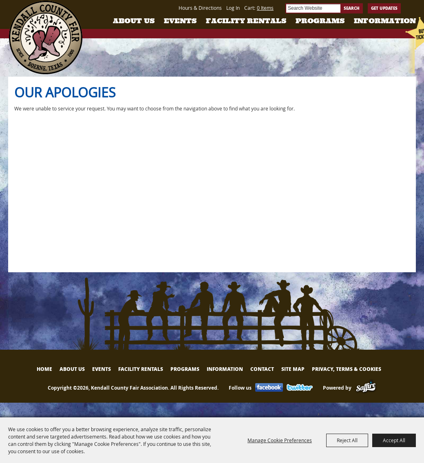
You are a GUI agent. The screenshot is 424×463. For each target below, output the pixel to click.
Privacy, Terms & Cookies (346, 369)
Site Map (293, 369)
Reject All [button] (347, 440)
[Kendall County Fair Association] (45, 37)
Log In (233, 7)
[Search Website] (312, 8)
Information (385, 20)
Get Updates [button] (384, 8)
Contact (262, 369)
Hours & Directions (200, 7)
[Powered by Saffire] (366, 387)
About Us (134, 20)
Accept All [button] (394, 440)
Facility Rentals (246, 20)
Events (180, 20)
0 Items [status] (265, 7)
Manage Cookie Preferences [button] (279, 440)
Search (352, 8)
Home (44, 369)
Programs (320, 20)
